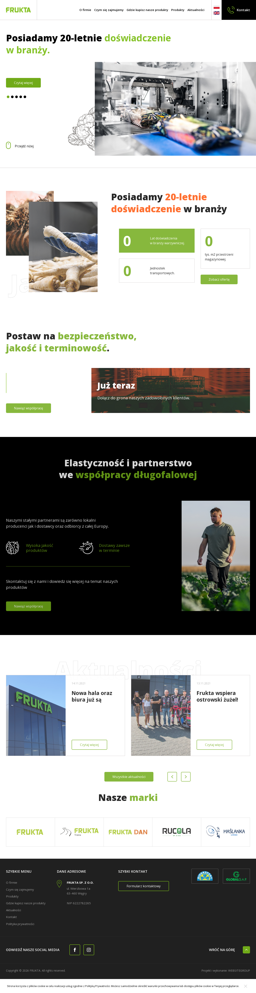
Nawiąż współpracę (28, 408)
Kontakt (11, 917)
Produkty (177, 10)
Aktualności (195, 10)
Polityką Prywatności (97, 986)
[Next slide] (186, 777)
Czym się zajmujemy (109, 10)
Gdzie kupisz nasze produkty (147, 10)
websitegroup (239, 970)
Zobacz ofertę (219, 279)
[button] (8, 97)
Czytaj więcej (23, 83)
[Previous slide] (172, 777)
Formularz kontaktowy (144, 886)
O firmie (85, 10)
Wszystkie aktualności (128, 777)
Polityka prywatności (20, 924)
